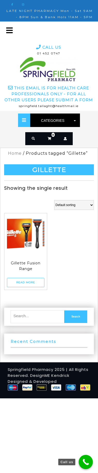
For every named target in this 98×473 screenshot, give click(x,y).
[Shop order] (74, 205)
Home (15, 153)
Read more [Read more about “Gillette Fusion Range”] (25, 282)
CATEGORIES (57, 120)
